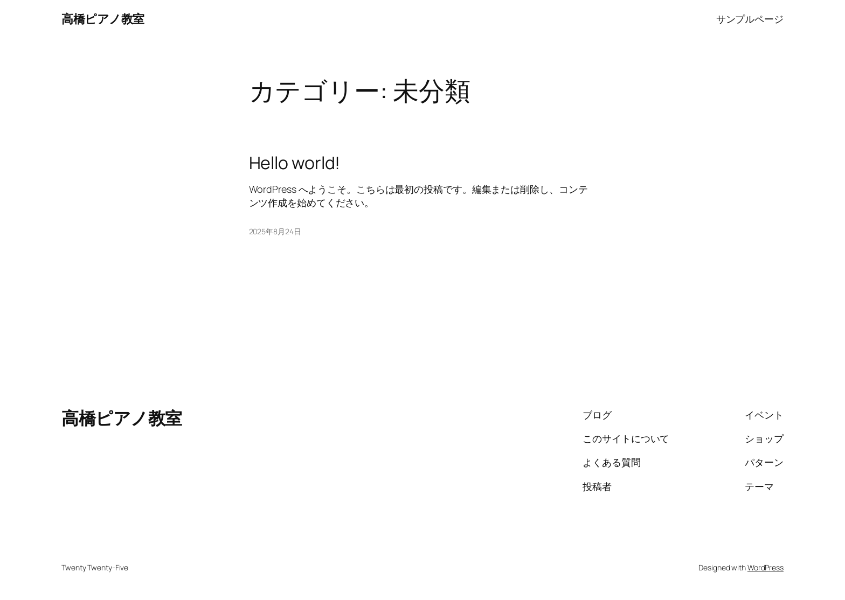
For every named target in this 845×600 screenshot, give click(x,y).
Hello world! (295, 162)
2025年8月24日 (275, 231)
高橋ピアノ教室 (102, 19)
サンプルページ (750, 18)
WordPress (765, 567)
